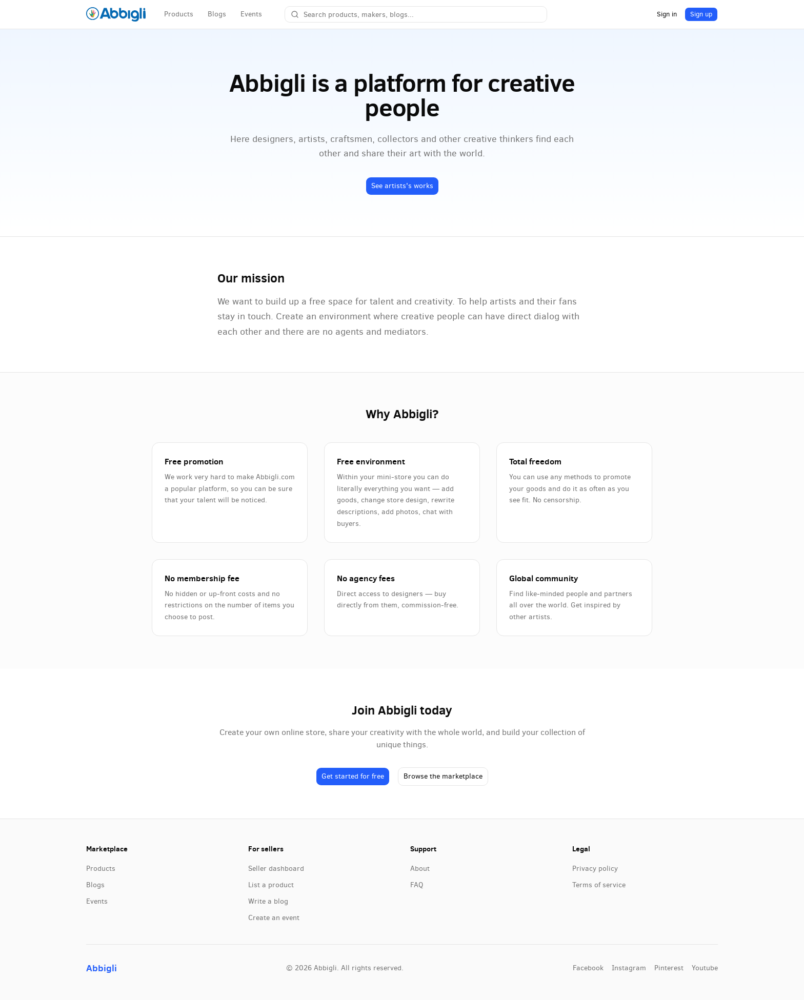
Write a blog (268, 901)
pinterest (669, 968)
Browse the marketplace (443, 776)
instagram (629, 968)
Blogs (217, 14)
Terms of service (599, 885)
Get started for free (352, 776)
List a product (271, 885)
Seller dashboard (276, 868)
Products (178, 14)
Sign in (667, 14)
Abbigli (101, 968)
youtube (705, 968)
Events (251, 14)
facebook (588, 968)
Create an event (273, 918)
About (420, 868)
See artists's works (402, 186)
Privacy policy (595, 868)
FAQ (416, 885)
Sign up (701, 14)
